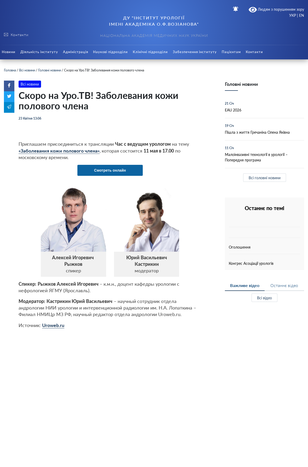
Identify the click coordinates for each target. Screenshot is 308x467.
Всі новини (27, 70)
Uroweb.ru (53, 325)
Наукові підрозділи (110, 52)
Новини (8, 52)
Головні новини (49, 70)
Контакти (254, 52)
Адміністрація (75, 52)
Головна (10, 70)
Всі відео (264, 298)
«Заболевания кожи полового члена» (59, 151)
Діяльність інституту (39, 52)
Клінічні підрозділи (150, 52)
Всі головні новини (265, 178)
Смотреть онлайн (110, 170)
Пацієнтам (231, 52)
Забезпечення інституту (195, 52)
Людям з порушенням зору (276, 9)
